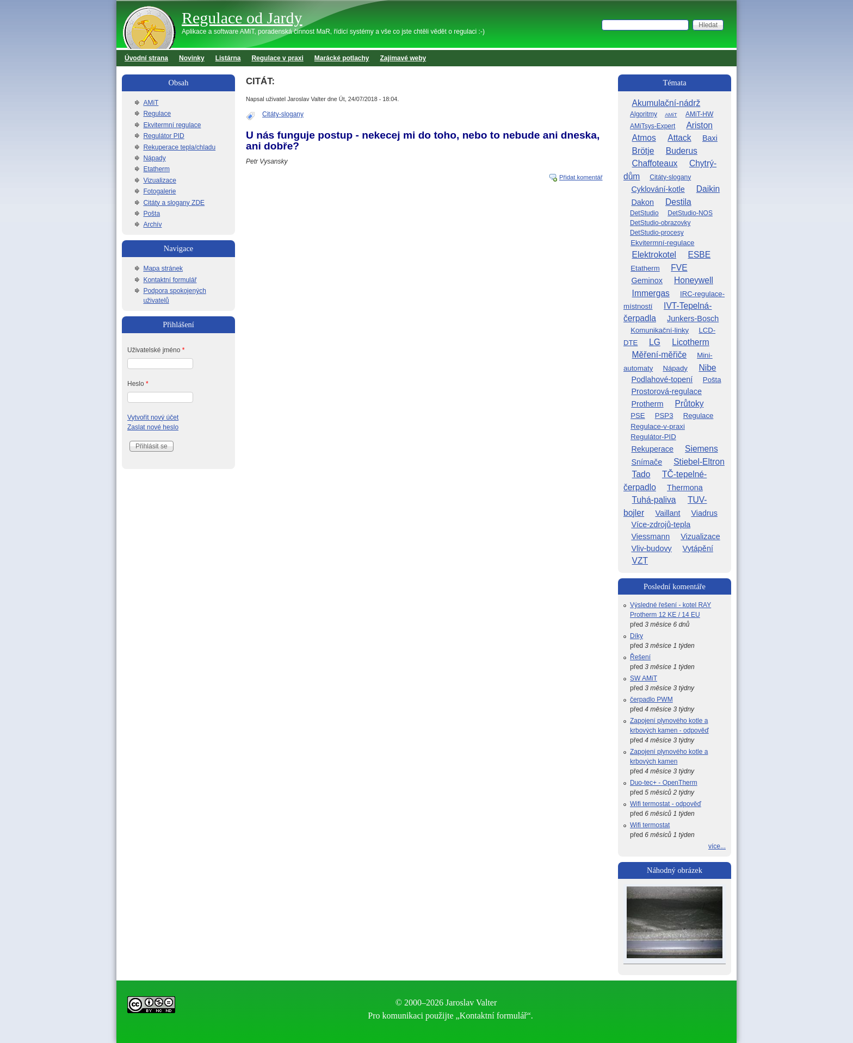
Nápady (154, 158)
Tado (641, 474)
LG (654, 342)
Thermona (685, 487)
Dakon (642, 202)
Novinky (192, 58)
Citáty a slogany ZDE (174, 203)
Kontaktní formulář (169, 280)
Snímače (646, 462)
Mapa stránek (163, 268)
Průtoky (689, 403)
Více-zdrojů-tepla (660, 524)
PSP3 (664, 415)
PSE (638, 415)
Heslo (138, 384)
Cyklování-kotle (657, 189)
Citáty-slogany (283, 114)
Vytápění (698, 548)
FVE (679, 267)
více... (717, 846)
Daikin (708, 188)
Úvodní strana (146, 58)
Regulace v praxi (277, 58)
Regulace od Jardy (242, 18)
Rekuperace (652, 449)
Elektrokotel (654, 254)
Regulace (157, 113)
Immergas (651, 293)
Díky (636, 636)
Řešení (640, 657)
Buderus (681, 150)
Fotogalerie (159, 191)
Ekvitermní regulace (172, 125)
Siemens (701, 448)
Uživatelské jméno (155, 350)
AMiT (150, 103)
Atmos (644, 137)
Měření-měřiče (659, 354)
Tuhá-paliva (654, 499)
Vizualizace (159, 180)
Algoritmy (643, 114)
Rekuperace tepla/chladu (179, 147)
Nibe (707, 367)
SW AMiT (643, 678)
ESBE (699, 254)
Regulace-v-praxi (658, 426)
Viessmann (650, 536)
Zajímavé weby (403, 58)
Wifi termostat (650, 825)
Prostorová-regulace (666, 391)
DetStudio (644, 213)
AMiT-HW (699, 114)
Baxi (710, 138)
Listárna (228, 58)
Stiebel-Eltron (699, 461)
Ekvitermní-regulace (662, 243)
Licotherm (690, 342)
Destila (678, 202)
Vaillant (667, 513)
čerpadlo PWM (651, 699)
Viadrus (704, 513)
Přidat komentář (581, 177)
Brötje (643, 150)
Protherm (647, 403)
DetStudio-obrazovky (660, 223)
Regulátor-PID (653, 437)
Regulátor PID (163, 136)
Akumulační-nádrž (666, 103)
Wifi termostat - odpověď (665, 804)
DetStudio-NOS (690, 213)
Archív (152, 224)
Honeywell (693, 280)
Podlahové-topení (662, 379)
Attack (679, 137)
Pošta (151, 213)
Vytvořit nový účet (152, 417)
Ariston (699, 125)
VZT (640, 560)
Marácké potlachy (341, 58)
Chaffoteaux (655, 163)
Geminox (647, 280)
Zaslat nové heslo (152, 427)
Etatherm (156, 169)
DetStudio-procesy (657, 232)
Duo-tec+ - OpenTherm (663, 782)
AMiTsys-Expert (652, 126)
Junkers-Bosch (693, 318)
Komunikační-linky (660, 330)
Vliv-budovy (651, 548)
